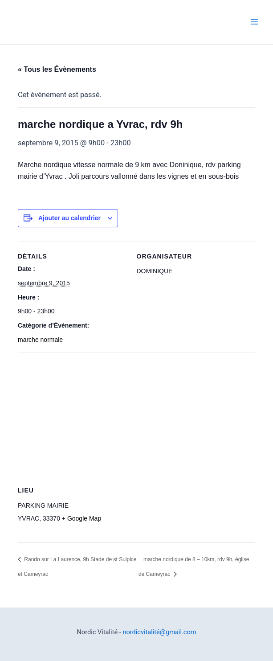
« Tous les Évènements (57, 69)
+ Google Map (81, 518)
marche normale (40, 339)
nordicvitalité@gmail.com (159, 632)
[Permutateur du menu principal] (254, 22)
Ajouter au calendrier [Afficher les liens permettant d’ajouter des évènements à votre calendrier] (69, 218)
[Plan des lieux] (136, 417)
